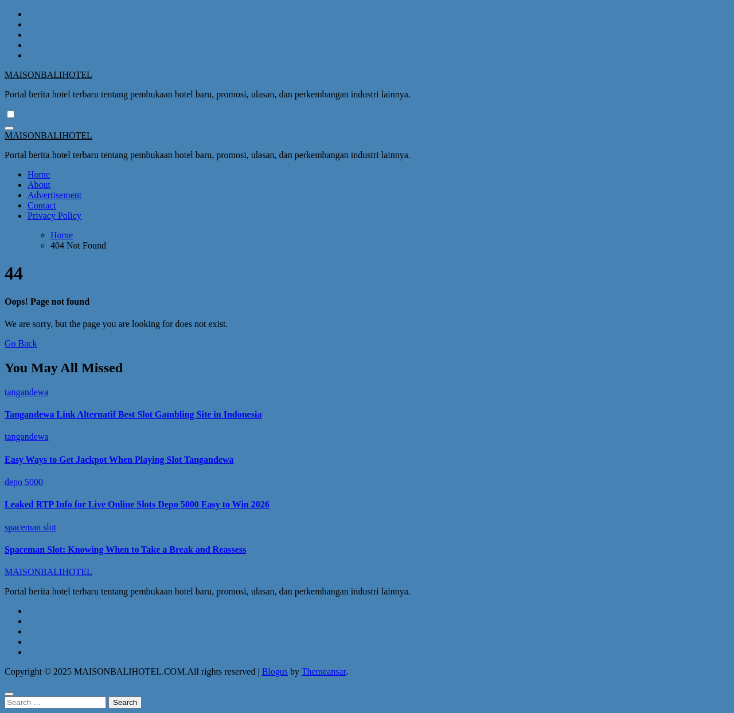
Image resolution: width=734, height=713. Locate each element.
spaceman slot (30, 527)
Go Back (21, 343)
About (39, 185)
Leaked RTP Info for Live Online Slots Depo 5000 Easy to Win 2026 (137, 504)
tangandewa (26, 392)
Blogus (275, 671)
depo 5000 (24, 482)
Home (39, 174)
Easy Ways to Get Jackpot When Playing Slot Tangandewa (119, 459)
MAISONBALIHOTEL (48, 75)
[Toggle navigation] (9, 128)
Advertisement (54, 195)
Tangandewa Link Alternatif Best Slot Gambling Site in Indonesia (133, 414)
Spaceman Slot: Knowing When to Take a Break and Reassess (125, 549)
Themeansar (324, 671)
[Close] (9, 694)
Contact (42, 205)
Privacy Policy (54, 215)
